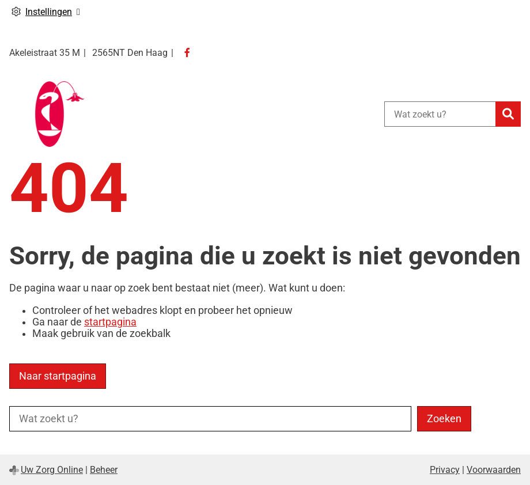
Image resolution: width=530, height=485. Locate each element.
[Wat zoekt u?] (439, 114)
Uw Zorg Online (52, 469)
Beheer (104, 469)
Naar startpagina (57, 376)
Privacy (445, 469)
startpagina (110, 322)
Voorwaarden (494, 469)
